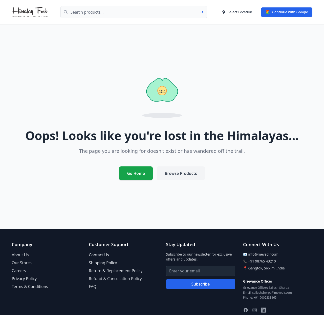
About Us (20, 255)
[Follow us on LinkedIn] (263, 310)
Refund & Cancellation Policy (115, 278)
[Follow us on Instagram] (254, 310)
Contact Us (99, 255)
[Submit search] (203, 12)
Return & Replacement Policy (116, 270)
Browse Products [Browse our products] (181, 173)
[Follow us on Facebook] (245, 310)
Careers (19, 270)
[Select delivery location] (237, 12)
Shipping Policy (103, 262)
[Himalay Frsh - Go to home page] (30, 12)
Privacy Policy (24, 278)
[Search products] (133, 12)
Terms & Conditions (30, 286)
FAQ (92, 286)
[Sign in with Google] (286, 12)
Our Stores (22, 262)
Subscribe (200, 284)
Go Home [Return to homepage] (136, 173)
